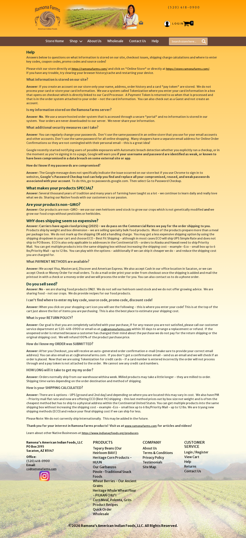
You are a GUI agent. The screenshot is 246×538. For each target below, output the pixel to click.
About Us (94, 41)
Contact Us (137, 41)
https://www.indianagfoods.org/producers (110, 433)
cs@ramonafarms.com (116, 329)
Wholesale (115, 41)
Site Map (149, 467)
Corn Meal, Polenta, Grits (112, 500)
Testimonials (152, 462)
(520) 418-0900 (38, 461)
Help (155, 41)
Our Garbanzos (104, 467)
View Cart (191, 457)
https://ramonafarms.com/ (89, 69)
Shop (76, 41)
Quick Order (102, 509)
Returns (190, 466)
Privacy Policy (153, 457)
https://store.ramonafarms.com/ (187, 69)
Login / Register (196, 452)
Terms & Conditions (158, 453)
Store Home (54, 41)
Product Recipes (105, 505)
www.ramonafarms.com (141, 426)
